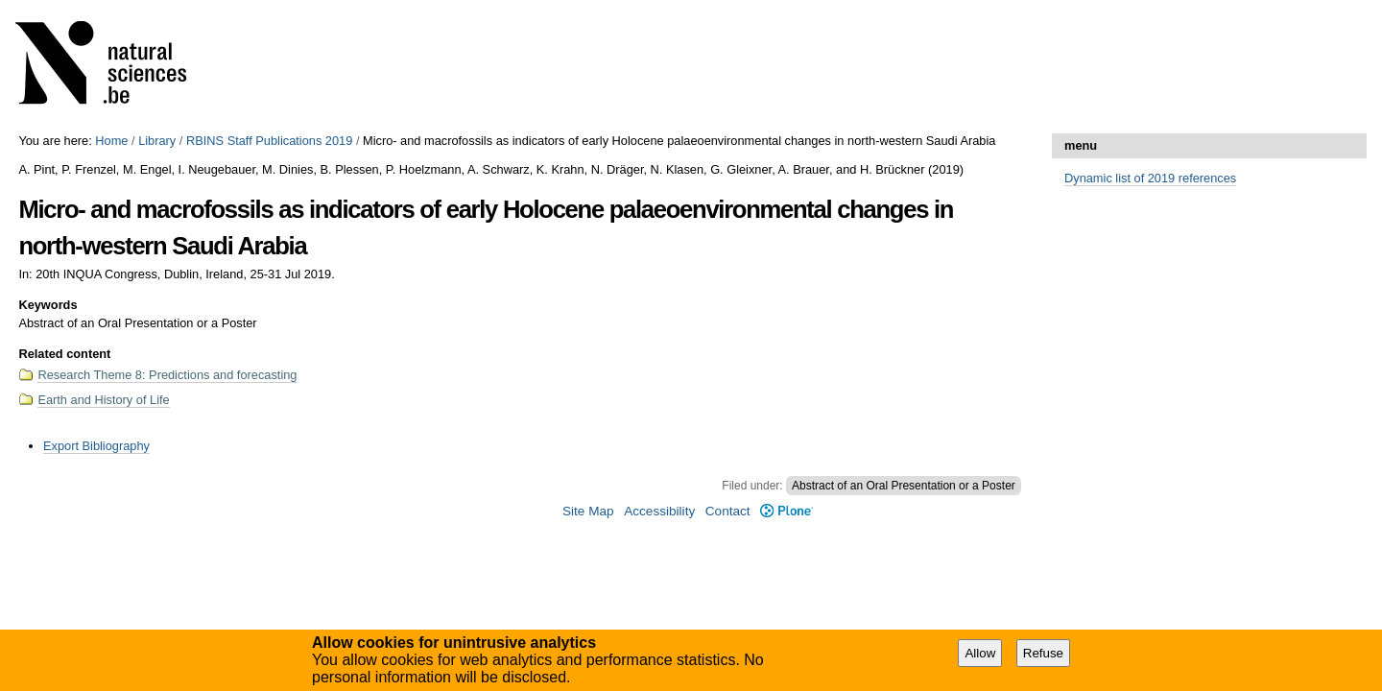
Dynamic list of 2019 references (1150, 178)
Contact (728, 511)
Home (111, 140)
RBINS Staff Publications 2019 (269, 140)
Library (157, 140)
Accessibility (659, 511)
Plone (786, 511)
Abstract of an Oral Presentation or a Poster (903, 485)
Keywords (47, 305)
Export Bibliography (96, 446)
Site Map (588, 511)
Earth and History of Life (103, 400)
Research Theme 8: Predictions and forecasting (167, 375)
